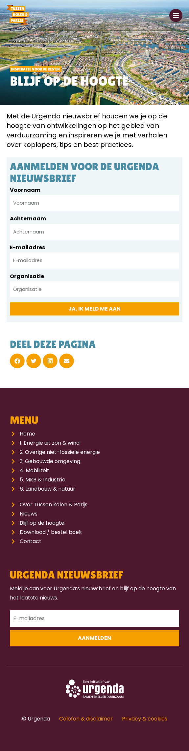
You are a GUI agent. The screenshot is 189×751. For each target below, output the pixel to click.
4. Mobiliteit (34, 470)
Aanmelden (94, 638)
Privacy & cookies (144, 718)
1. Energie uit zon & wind (50, 443)
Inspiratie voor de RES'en (35, 69)
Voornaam (25, 191)
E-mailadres (27, 248)
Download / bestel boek (51, 532)
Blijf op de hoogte (42, 523)
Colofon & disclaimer (86, 718)
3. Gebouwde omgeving (50, 461)
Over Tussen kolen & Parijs (53, 504)
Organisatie (27, 277)
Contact (30, 541)
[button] (17, 361)
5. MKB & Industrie (42, 479)
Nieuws (28, 514)
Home (27, 433)
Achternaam (28, 219)
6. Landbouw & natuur (47, 489)
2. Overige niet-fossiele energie (60, 452)
